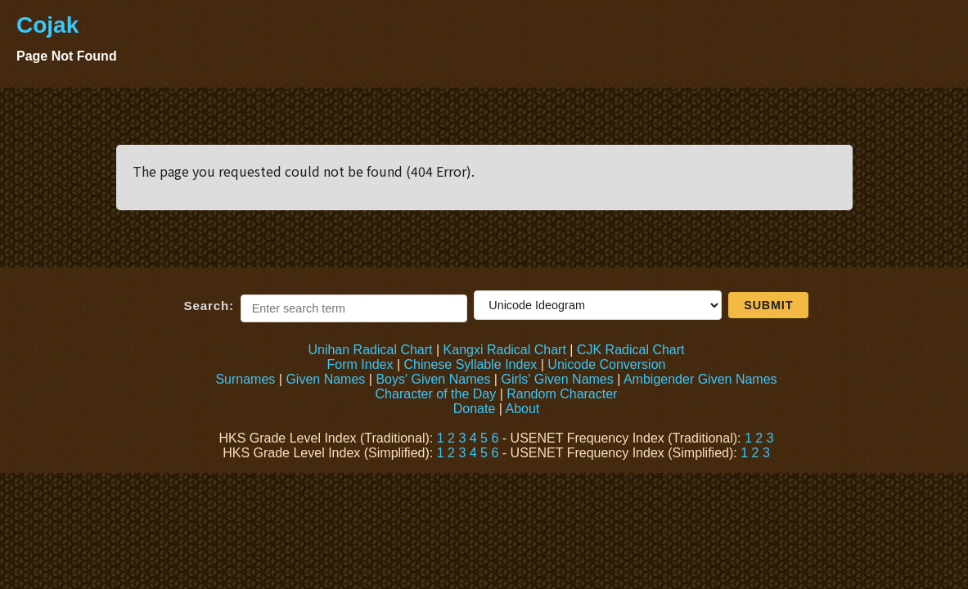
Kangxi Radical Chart (504, 350)
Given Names (325, 379)
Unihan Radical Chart (370, 350)
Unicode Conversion (606, 364)
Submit (768, 305)
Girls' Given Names (557, 379)
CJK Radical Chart (631, 350)
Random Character (562, 394)
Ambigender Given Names (700, 379)
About (522, 409)
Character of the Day (436, 394)
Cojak (47, 25)
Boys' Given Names (433, 379)
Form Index (360, 364)
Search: (209, 305)
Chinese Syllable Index (471, 364)
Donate (474, 409)
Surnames (245, 379)
